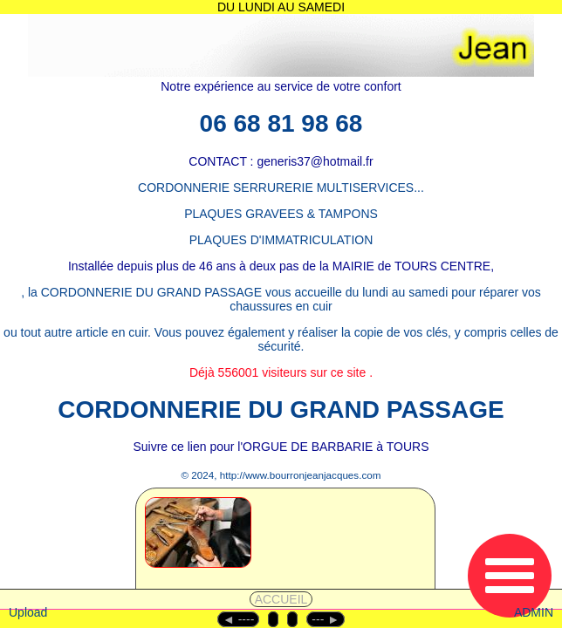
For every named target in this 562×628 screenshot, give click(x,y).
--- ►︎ (325, 619)
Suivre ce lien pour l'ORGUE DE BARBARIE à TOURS (280, 447)
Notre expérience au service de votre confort (281, 86)
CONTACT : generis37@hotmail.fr (280, 161)
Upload (28, 612)
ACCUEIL (281, 599)
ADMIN (533, 612)
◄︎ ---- (238, 619)
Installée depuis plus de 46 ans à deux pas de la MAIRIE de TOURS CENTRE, (281, 266)
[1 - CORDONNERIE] (240, 555)
